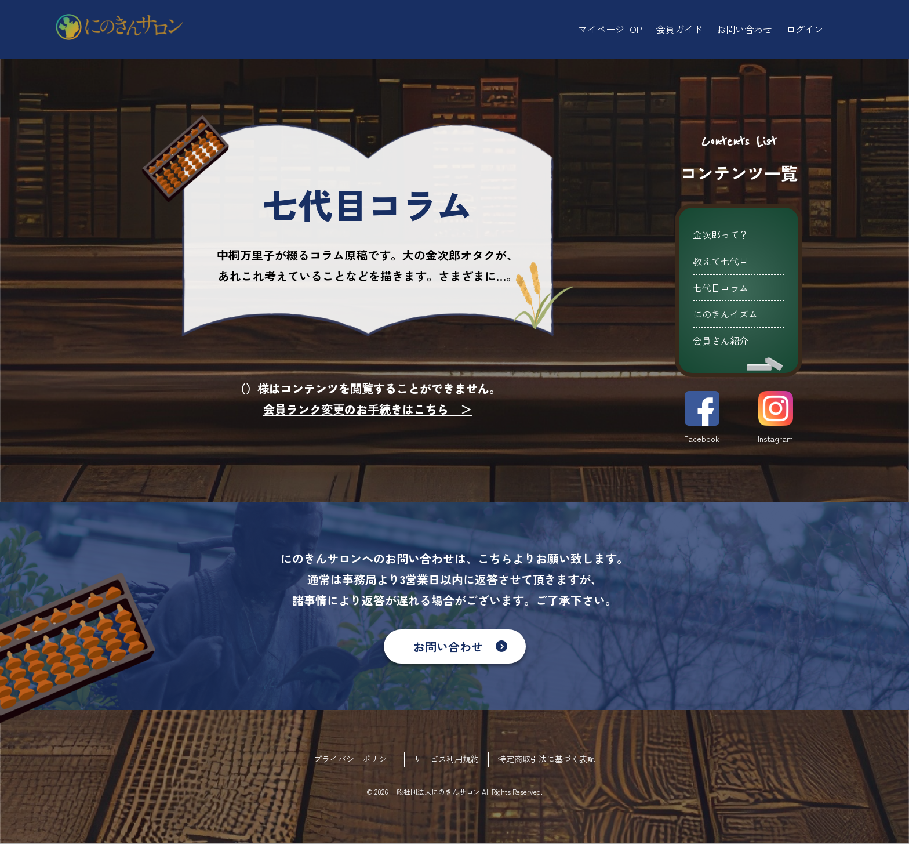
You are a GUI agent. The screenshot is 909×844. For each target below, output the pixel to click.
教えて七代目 (720, 261)
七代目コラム (720, 288)
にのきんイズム (725, 314)
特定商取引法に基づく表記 (546, 759)
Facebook (701, 417)
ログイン (804, 29)
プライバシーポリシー (354, 759)
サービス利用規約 (446, 759)
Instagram (775, 417)
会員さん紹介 (720, 340)
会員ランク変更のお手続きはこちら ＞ (367, 409)
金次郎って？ (720, 234)
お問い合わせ (448, 646)
